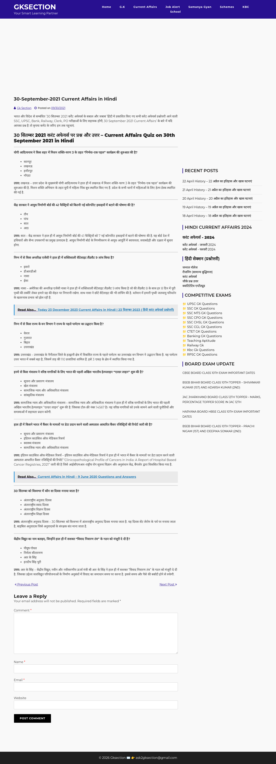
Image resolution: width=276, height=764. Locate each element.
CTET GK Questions (201, 331)
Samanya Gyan (199, 7)
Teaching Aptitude (201, 341)
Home (106, 7)
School (175, 11)
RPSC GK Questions (202, 354)
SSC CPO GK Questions (205, 318)
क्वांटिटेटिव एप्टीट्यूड (193, 286)
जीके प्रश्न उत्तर (190, 281)
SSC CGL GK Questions (204, 327)
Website (20, 698)
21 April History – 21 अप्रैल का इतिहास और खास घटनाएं (216, 190)
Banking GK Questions (204, 336)
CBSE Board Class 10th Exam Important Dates (218, 373)
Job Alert (172, 7)
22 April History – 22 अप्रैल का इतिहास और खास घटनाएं (217, 181)
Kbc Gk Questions (200, 350)
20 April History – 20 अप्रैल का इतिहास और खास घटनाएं (217, 198)
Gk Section (24, 108)
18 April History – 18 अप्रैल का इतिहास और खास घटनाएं (216, 216)
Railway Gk (195, 345)
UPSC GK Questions (202, 304)
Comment (22, 610)
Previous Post (26, 584)
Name (19, 662)
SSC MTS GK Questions (204, 313)
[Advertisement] (138, 45)
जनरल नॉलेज (190, 267)
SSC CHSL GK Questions (205, 322)
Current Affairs (145, 7)
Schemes (227, 7)
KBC (246, 7)
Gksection (35, 7)
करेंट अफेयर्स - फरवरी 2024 (198, 249)
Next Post (168, 584)
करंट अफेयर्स (189, 276)
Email (19, 680)
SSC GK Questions (201, 308)
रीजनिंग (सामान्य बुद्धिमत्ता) (197, 272)
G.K (122, 7)
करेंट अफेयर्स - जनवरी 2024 (199, 245)
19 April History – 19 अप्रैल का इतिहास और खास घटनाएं (216, 207)
